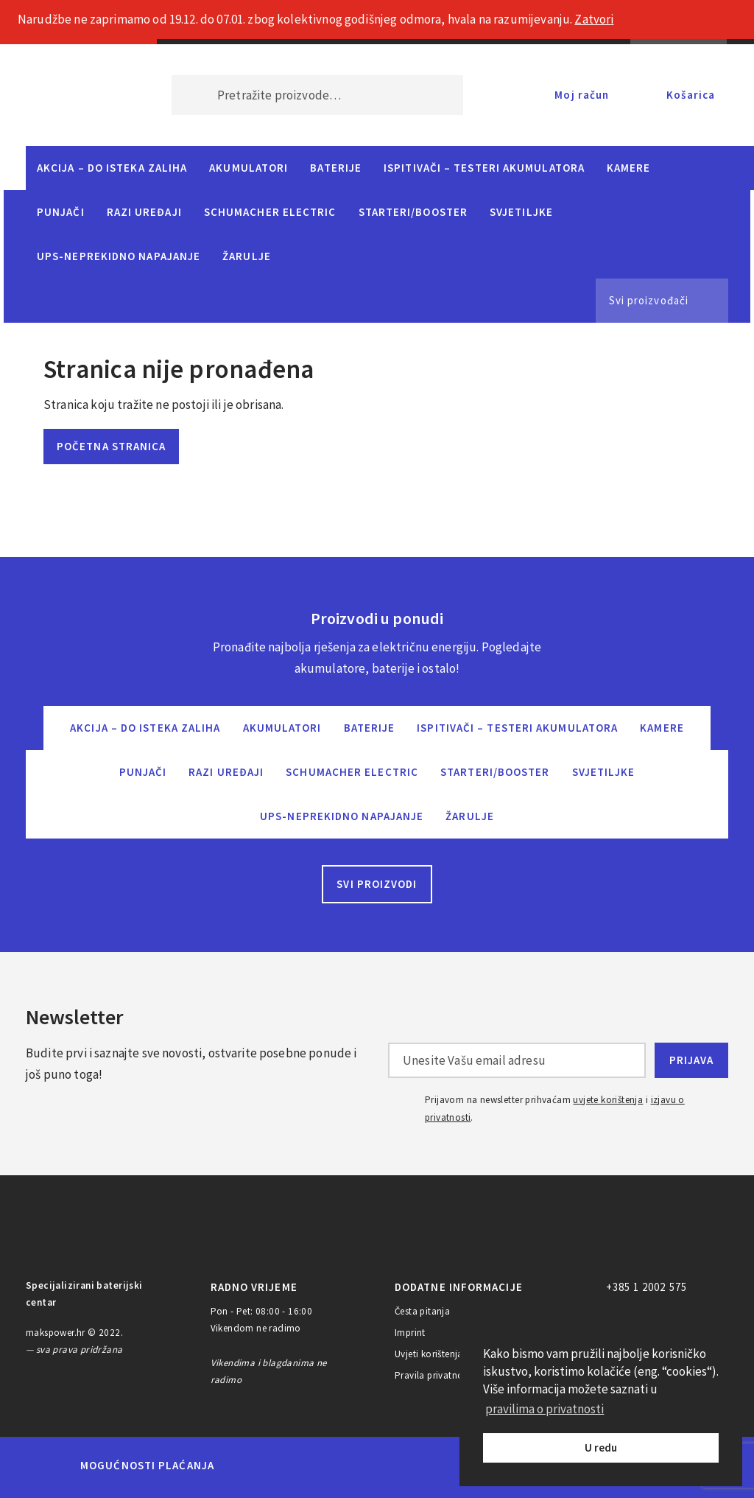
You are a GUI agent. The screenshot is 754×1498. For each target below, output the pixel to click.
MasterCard (250, 1466)
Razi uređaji (144, 212)
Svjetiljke (521, 212)
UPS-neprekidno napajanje (118, 256)
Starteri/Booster (413, 212)
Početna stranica (111, 446)
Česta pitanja (422, 1311)
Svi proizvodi (377, 884)
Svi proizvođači (648, 300)
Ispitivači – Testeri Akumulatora (484, 168)
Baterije (336, 168)
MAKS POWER (76, 95)
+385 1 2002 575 (646, 1287)
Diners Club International (423, 1465)
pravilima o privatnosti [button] (544, 1409)
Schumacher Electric (270, 212)
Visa (354, 1466)
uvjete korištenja (608, 1099)
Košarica (690, 95)
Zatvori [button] (593, 19)
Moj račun (581, 95)
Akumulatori (248, 168)
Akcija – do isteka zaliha (112, 168)
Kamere (629, 168)
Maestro (301, 1466)
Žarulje (246, 256)
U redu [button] (601, 1448)
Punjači (61, 212)
